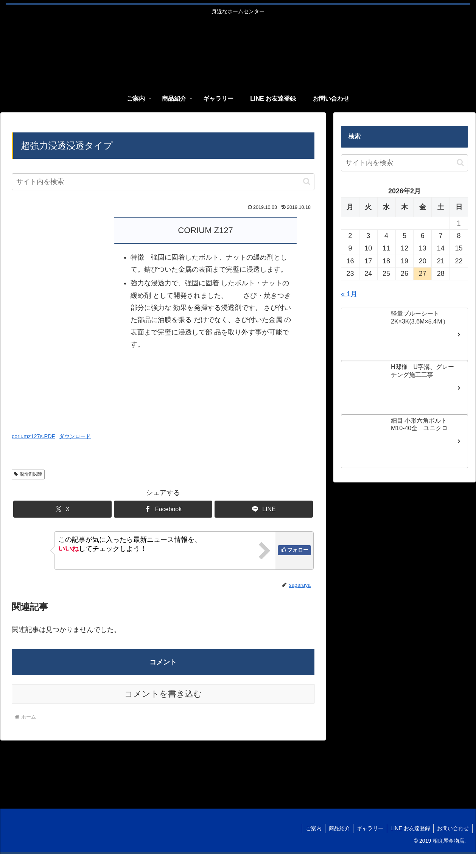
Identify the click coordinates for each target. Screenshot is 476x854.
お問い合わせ (452, 828)
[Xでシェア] (62, 509)
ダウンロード (75, 436)
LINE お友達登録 (409, 828)
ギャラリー (368, 828)
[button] (306, 181)
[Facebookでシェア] (163, 509)
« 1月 (349, 294)
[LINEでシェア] (264, 509)
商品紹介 (336, 828)
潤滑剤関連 (28, 474)
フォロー (297, 550)
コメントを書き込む (163, 693)
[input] (163, 181)
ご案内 (309, 828)
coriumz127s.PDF (33, 436)
